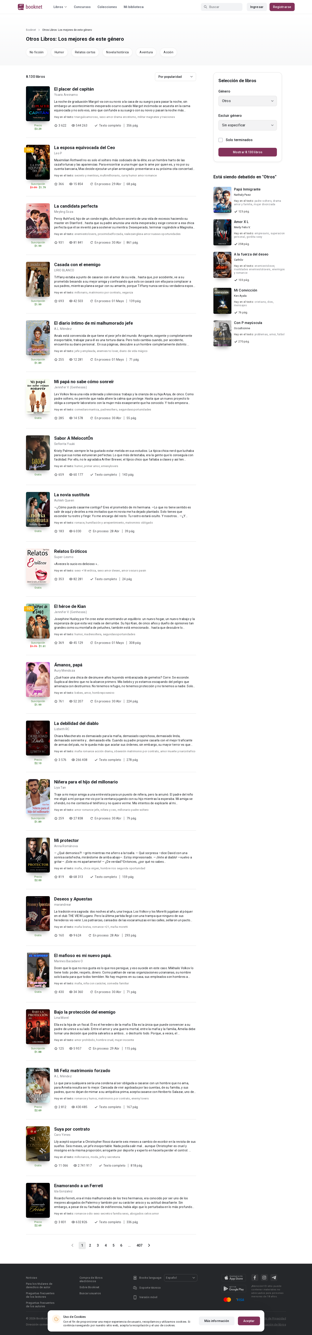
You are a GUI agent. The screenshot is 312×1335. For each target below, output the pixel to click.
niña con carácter (94, 983)
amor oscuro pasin (134, 570)
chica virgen (91, 868)
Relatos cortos (85, 52)
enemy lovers (140, 1098)
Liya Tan (60, 787)
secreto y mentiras (87, 175)
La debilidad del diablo (76, 723)
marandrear (62, 904)
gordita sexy (254, 236)
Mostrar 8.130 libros (247, 152)
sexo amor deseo (109, 570)
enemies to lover (107, 351)
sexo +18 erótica (85, 570)
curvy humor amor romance (139, 175)
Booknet (31, 29)
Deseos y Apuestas (73, 899)
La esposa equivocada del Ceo (84, 147)
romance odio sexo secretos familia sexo (101, 1213)
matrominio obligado (139, 522)
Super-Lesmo (63, 557)
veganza (127, 292)
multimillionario (110, 175)
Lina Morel (61, 1017)
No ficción (37, 52)
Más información (216, 1321)
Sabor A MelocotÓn (73, 438)
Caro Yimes (62, 1134)
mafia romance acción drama (94, 751)
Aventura (146, 52)
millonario (81, 292)
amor (87, 692)
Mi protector (66, 840)
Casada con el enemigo (77, 264)
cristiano (260, 301)
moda (94, 1157)
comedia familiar (118, 983)
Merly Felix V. (242, 227)
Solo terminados (235, 140)
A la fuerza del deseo (251, 254)
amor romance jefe (87, 809)
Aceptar (249, 1321)
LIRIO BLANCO (64, 270)
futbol (280, 334)
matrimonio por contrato (105, 292)
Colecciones (107, 7)
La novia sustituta (71, 494)
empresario (262, 233)
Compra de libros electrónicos (91, 1279)
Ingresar (256, 7)
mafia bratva (83, 926)
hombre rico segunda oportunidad (123, 868)
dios (270, 301)
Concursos (82, 7)
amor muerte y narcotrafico (178, 751)
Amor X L (241, 222)
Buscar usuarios (90, 1293)
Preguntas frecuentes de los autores (40, 1304)
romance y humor (86, 1098)
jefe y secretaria (109, 1157)
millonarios (82, 1157)
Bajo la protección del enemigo (84, 1012)
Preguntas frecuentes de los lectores (40, 1295)
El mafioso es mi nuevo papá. (83, 955)
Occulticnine (242, 328)
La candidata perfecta (76, 206)
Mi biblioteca (134, 7)
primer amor (92, 466)
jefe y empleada (85, 351)
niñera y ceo (108, 809)
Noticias (31, 1277)
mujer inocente (124, 1040)
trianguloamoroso (86, 117)
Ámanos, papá (68, 665)
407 (139, 1245)
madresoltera (92, 634)
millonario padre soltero (133, 809)
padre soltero (263, 200)
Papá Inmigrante (247, 189)
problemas (261, 334)
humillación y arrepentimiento (105, 522)
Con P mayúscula (248, 323)
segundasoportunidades (135, 409)
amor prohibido (85, 1040)
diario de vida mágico (133, 351)
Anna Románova (66, 846)
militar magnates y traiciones (156, 117)
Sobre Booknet (89, 1287)
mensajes (240, 305)
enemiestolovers (85, 234)
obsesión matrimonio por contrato (136, 751)
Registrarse (282, 7)
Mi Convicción (245, 290)
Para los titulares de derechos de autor (39, 1285)
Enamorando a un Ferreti (78, 1185)
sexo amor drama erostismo (117, 117)
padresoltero (109, 409)
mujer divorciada (264, 204)
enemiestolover (265, 265)
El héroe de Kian (70, 606)
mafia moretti (119, 926)
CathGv (238, 259)
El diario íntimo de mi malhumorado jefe (93, 323)
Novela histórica (117, 52)
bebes (79, 692)
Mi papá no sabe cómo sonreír (84, 381)
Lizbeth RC (62, 729)
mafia (78, 868)
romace (79, 522)
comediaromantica (87, 409)
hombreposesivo (103, 692)
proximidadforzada (110, 234)
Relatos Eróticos (70, 551)
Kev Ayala (240, 295)
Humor (59, 52)
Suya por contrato (72, 1129)
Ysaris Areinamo (66, 94)
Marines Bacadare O (68, 961)
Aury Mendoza (64, 670)
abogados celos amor (144, 1213)
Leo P (58, 153)
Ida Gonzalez (63, 1191)
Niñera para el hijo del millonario (86, 782)
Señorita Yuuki (64, 444)
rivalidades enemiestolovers (252, 269)
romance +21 (100, 926)
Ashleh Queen (64, 500)
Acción (168, 52)
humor (79, 466)
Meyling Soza (63, 211)
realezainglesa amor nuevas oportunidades (152, 234)
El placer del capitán (74, 89)
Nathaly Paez (242, 194)
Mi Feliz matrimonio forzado (82, 1070)
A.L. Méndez (63, 328)
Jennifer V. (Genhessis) (70, 387)
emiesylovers (109, 466)
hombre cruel (104, 1040)
